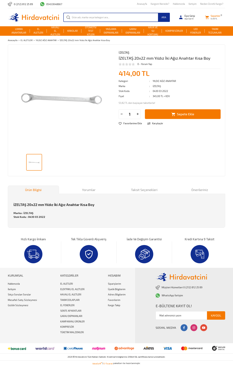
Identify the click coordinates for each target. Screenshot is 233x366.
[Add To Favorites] (130, 123)
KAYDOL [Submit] (216, 315)
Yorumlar (89, 190)
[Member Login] (187, 17)
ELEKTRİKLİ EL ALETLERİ (72, 289)
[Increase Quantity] (137, 114)
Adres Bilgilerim (117, 294)
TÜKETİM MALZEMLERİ (72, 332)
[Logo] (33, 17)
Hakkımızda (179, 3)
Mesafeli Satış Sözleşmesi (22, 299)
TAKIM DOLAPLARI (70, 299)
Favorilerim (114, 299)
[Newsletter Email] (190, 315)
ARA (163, 17)
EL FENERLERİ (67, 305)
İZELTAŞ (124, 52)
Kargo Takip (114, 305)
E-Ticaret (108, 363)
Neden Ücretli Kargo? (211, 3)
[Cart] (212, 17)
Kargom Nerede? (160, 3)
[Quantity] (129, 114)
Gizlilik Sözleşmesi (18, 305)
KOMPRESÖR (67, 326)
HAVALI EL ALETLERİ (70, 294)
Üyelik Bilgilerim (116, 289)
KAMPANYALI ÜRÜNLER (72, 321)
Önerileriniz (199, 190)
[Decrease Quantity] (121, 114)
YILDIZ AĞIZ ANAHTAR (164, 81)
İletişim (193, 3)
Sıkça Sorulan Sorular (19, 294)
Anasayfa (142, 3)
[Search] (116, 17)
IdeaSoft (97, 363)
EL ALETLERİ (66, 283)
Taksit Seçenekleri (144, 190)
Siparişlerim (114, 283)
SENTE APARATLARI (70, 310)
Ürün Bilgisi (33, 190)
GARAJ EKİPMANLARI (71, 316)
